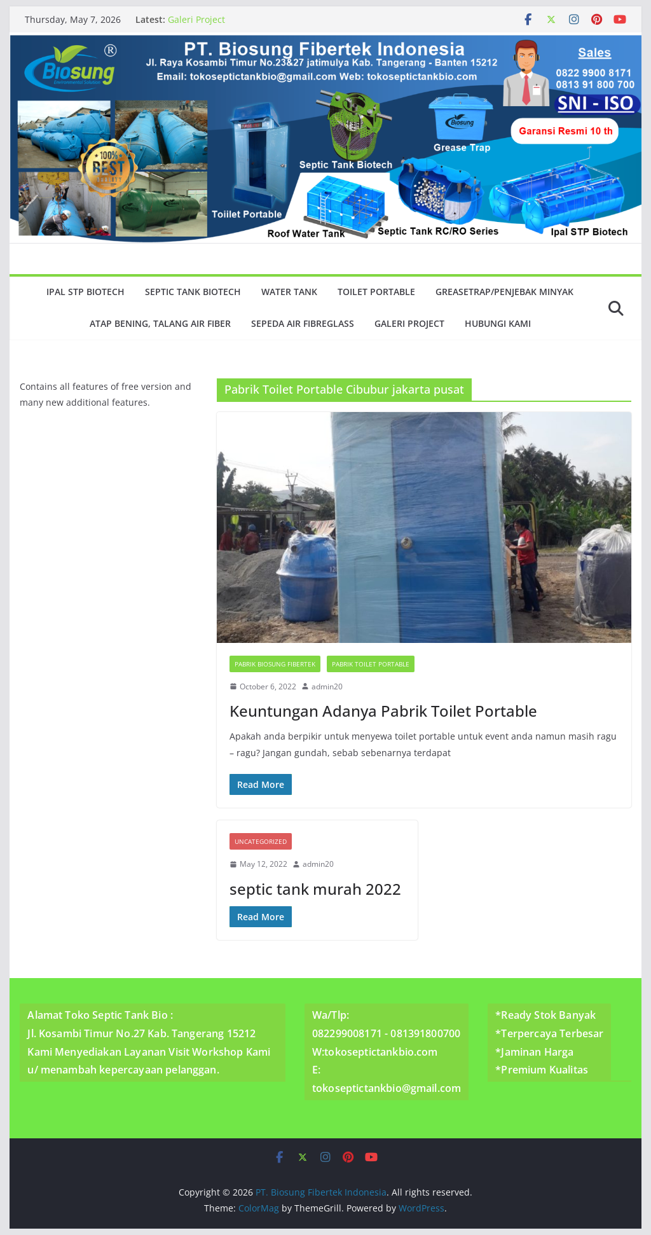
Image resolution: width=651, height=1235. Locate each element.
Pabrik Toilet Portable (370, 663)
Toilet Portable (376, 292)
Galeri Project (196, 19)
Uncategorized (261, 841)
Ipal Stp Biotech (85, 292)
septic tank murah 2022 (315, 888)
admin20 (327, 686)
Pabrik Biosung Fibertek (275, 663)
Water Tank (289, 292)
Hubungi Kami (498, 323)
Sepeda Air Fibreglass (302, 323)
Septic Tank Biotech (193, 292)
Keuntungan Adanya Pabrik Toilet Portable (383, 710)
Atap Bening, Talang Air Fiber (160, 323)
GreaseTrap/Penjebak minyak (504, 292)
